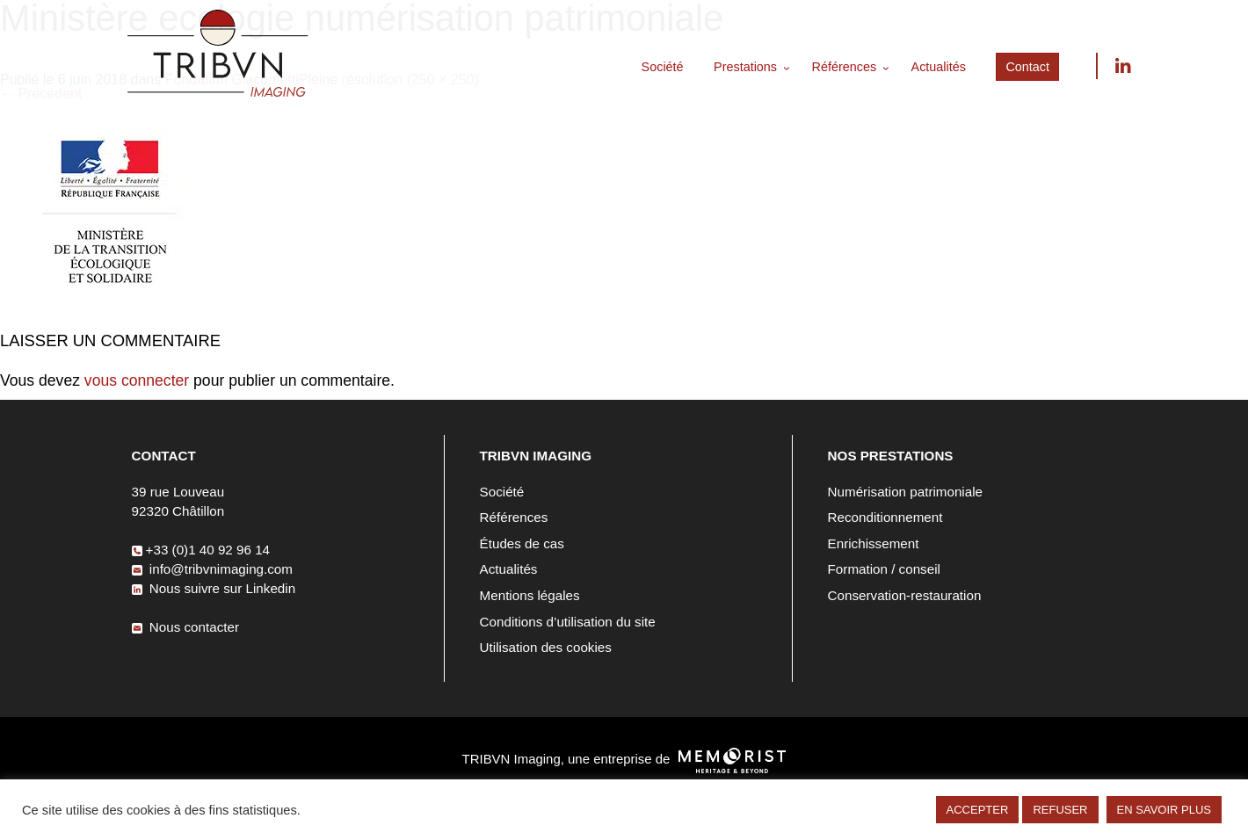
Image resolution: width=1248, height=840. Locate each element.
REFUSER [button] (1060, 809)
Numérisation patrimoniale (905, 491)
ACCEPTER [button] (978, 809)
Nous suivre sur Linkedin (1122, 66)
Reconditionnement (885, 517)
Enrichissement (873, 543)
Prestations (745, 67)
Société (663, 67)
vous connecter (136, 380)
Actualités (938, 67)
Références (844, 67)
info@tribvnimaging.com (212, 568)
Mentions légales (530, 595)
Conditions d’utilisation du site (568, 621)
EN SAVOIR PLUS (1164, 809)
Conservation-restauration (905, 595)
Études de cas (522, 543)
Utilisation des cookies (546, 647)
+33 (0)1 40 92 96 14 (201, 549)
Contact (1027, 67)
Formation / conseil (884, 568)
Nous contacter (185, 626)
